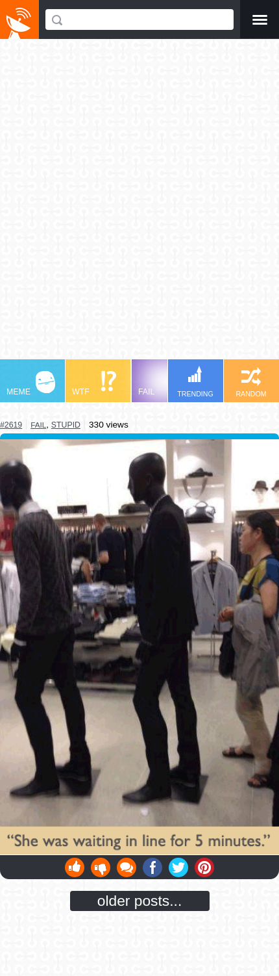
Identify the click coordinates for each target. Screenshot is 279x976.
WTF (94, 383)
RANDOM (251, 382)
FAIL (162, 383)
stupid (65, 425)
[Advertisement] (139, 205)
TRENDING (195, 382)
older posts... (139, 900)
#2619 (11, 425)
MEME (30, 383)
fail (38, 424)
